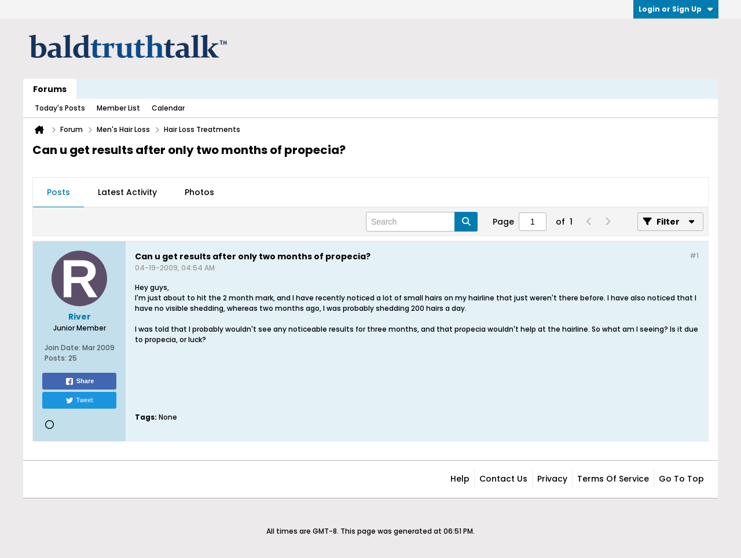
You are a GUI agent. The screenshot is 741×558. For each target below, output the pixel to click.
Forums (50, 89)
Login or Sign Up (676, 9)
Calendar (168, 108)
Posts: (56, 358)
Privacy (552, 478)
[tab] (58, 193)
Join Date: (62, 348)
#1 (694, 255)
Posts (58, 192)
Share (79, 381)
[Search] (422, 222)
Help (459, 478)
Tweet (79, 401)
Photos (199, 192)
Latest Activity (127, 192)
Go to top (681, 478)
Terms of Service (613, 478)
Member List (118, 108)
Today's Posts (60, 108)
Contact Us (503, 478)
